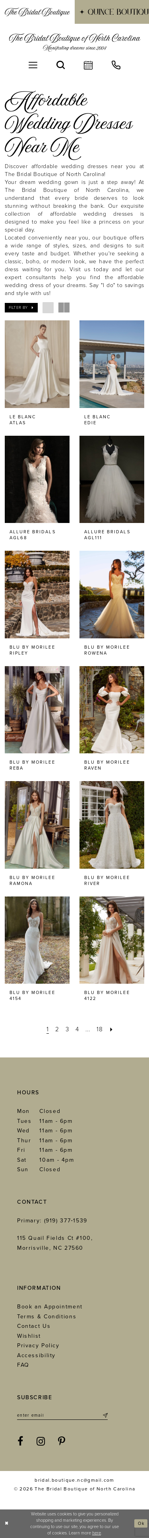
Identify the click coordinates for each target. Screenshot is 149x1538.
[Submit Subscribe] (105, 1416)
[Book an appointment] (88, 65)
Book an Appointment (50, 1306)
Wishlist (29, 1336)
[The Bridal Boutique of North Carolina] (74, 42)
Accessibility (36, 1355)
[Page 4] (76, 1029)
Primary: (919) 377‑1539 (52, 1220)
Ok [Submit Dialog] (141, 1523)
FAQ (23, 1365)
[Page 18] (100, 1029)
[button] (33, 65)
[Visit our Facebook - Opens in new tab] (20, 1442)
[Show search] (60, 65)
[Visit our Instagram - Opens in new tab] (41, 1442)
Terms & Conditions (46, 1316)
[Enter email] (62, 1416)
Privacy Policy (38, 1345)
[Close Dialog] (7, 1524)
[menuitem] (37, 12)
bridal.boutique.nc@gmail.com (74, 1480)
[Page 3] (66, 1029)
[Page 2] (55, 1029)
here (96, 1533)
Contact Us (33, 1326)
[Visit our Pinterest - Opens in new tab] (62, 1442)
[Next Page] (113, 1029)
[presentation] (37, 364)
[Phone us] (116, 65)
